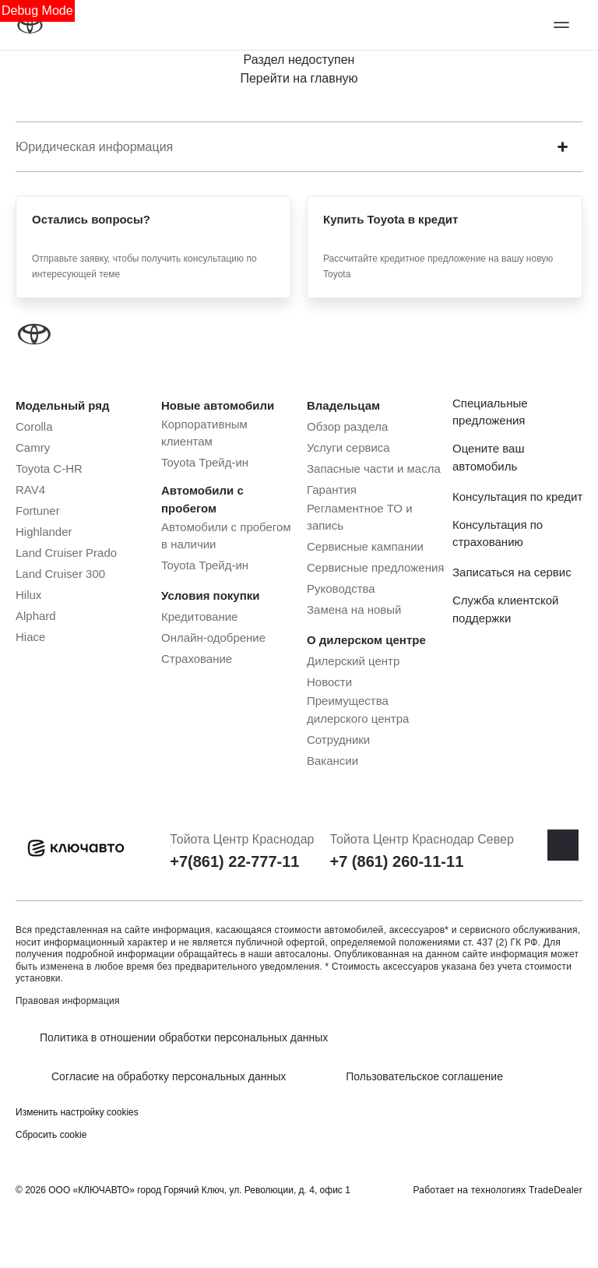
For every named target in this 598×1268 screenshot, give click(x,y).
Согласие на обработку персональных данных (168, 1076)
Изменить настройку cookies (77, 1112)
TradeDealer (555, 1190)
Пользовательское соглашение (424, 1076)
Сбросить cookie (51, 1134)
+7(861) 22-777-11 (234, 861)
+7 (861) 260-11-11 (396, 861)
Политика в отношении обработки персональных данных (184, 1037)
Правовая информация (68, 1000)
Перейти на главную (298, 78)
